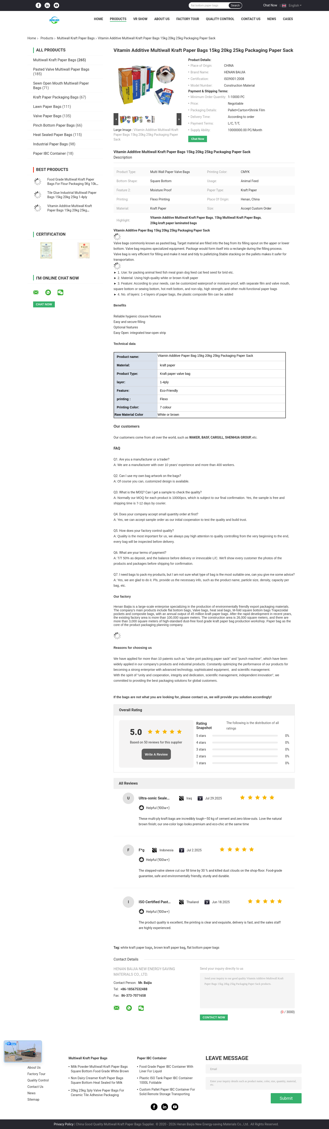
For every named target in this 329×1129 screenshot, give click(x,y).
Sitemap (33, 1099)
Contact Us (250, 19)
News (271, 19)
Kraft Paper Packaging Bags (56, 97)
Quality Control (220, 19)
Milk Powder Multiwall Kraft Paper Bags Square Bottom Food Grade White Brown (100, 1069)
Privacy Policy (63, 1124)
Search (235, 5)
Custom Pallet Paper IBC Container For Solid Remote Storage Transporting (167, 1092)
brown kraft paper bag (169, 947)
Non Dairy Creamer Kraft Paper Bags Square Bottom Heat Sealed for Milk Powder (97, 1081)
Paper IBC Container (49, 153)
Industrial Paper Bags (50, 144)
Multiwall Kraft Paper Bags (76, 38)
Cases (288, 19)
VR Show (140, 19)
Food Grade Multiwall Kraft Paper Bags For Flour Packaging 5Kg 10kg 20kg (72, 184)
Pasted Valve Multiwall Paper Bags (61, 69)
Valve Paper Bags (47, 116)
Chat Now (270, 5)
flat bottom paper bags (203, 947)
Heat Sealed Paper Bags (52, 135)
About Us (162, 19)
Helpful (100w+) (158, 808)
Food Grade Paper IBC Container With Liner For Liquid (166, 1069)
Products (118, 19)
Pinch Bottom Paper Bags (54, 125)
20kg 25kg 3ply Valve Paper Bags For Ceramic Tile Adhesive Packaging (97, 1093)
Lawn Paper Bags (47, 106)
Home (98, 19)
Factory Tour (187, 19)
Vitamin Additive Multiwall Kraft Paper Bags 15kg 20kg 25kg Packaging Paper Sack (69, 210)
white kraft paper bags (136, 947)
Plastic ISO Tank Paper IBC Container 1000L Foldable (166, 1080)
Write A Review (156, 754)
